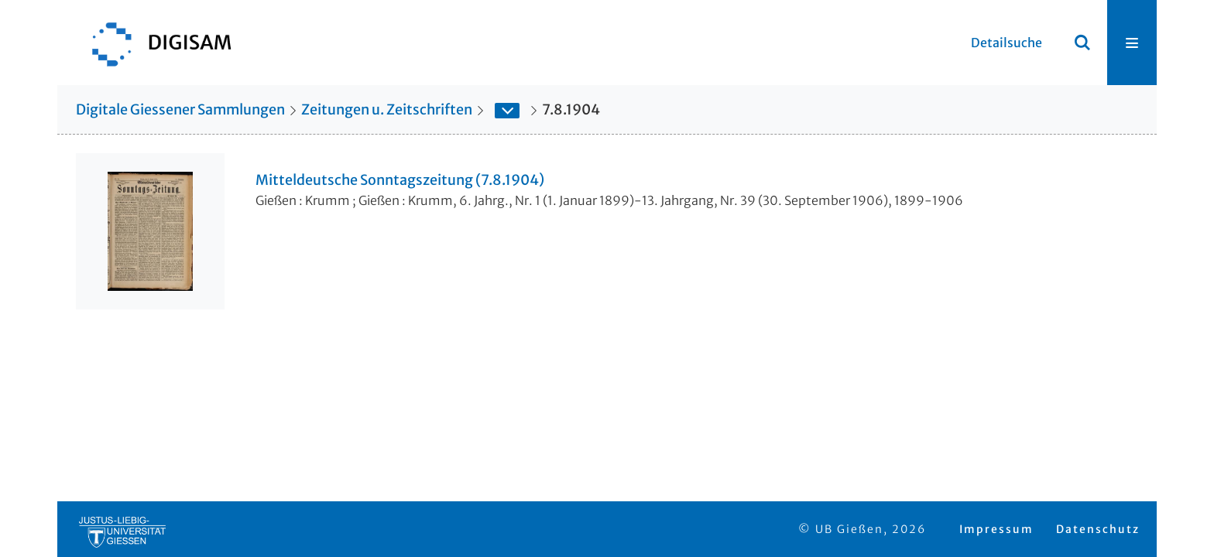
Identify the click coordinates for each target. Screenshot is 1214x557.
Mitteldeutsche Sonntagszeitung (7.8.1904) (399, 180)
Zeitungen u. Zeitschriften (386, 109)
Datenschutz (1098, 529)
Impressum (996, 529)
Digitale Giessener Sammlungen (180, 109)
